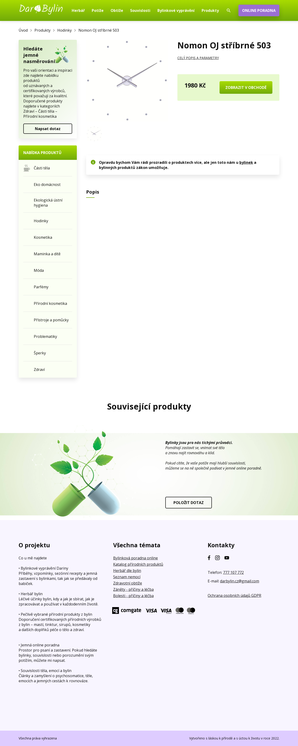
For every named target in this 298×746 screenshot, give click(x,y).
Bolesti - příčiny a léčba (133, 595)
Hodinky (64, 30)
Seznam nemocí (126, 576)
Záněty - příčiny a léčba (133, 589)
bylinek (246, 162)
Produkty (42, 30)
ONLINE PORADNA (259, 10)
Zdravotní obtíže (127, 583)
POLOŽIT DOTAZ (188, 502)
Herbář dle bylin (127, 570)
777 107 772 (233, 572)
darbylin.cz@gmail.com (239, 581)
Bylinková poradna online (135, 558)
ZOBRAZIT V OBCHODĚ (246, 87)
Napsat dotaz (48, 128)
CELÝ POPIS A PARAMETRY (198, 58)
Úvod (23, 30)
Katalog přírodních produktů (138, 564)
